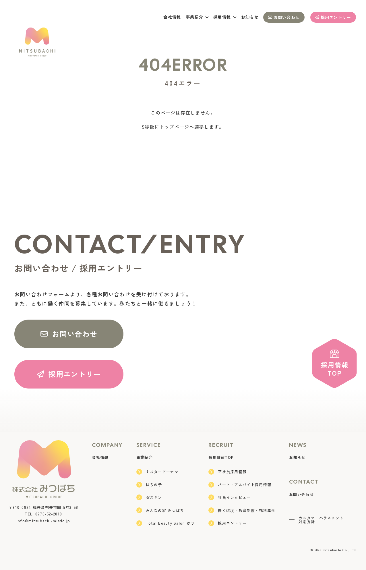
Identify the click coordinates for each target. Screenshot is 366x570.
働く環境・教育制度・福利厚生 (241, 510)
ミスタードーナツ (157, 472)
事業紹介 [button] (197, 17)
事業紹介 (144, 457)
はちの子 (149, 485)
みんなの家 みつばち (160, 510)
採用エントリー (333, 17)
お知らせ (250, 17)
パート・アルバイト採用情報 (239, 485)
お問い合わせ (284, 17)
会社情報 (172, 17)
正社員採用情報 (227, 472)
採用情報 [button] (225, 17)
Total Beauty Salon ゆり (165, 523)
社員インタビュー (229, 497)
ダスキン (149, 497)
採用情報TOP (221, 457)
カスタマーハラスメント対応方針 (316, 519)
